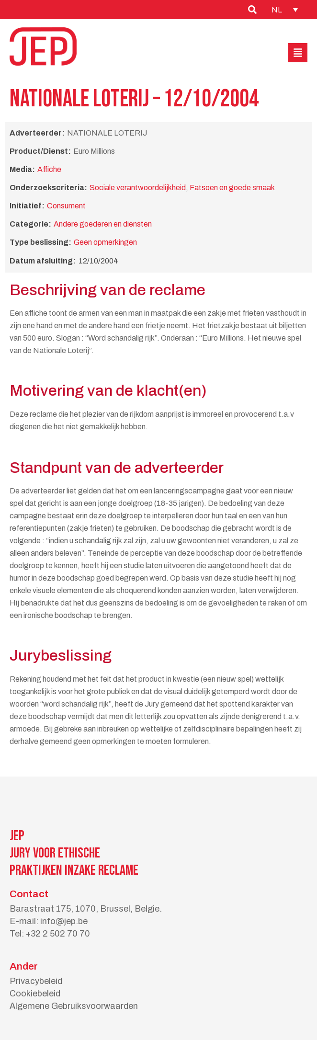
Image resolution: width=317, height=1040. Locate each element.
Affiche (49, 169)
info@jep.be (64, 921)
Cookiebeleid (35, 993)
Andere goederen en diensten (103, 224)
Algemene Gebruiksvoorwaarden (74, 1006)
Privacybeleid (36, 981)
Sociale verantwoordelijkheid (138, 187)
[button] (297, 52)
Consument (66, 206)
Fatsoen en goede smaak (232, 187)
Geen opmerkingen (105, 242)
